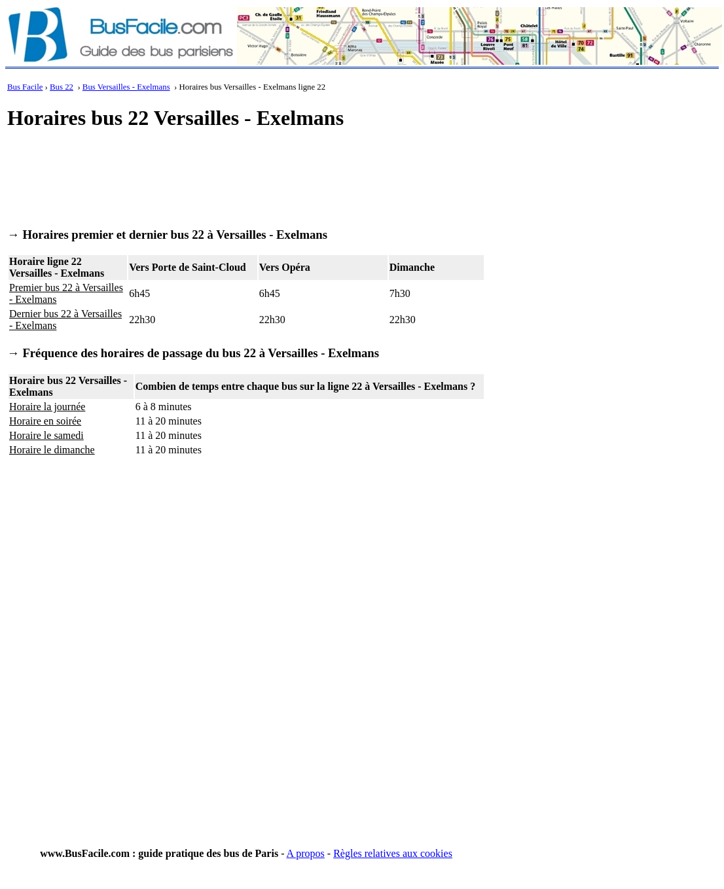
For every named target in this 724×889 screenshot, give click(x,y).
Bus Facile (25, 87)
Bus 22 (61, 87)
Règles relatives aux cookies (392, 853)
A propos (306, 853)
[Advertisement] (246, 174)
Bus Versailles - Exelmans (126, 87)
